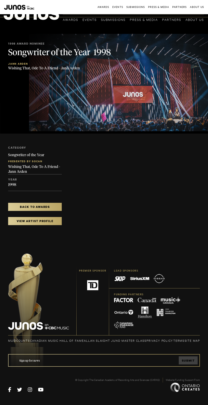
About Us (194, 19)
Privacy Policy (159, 340)
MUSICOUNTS (19, 340)
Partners (171, 19)
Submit (188, 360)
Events (89, 19)
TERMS (178, 340)
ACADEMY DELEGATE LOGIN (185, 9)
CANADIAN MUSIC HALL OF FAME (57, 340)
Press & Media (144, 19)
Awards (70, 19)
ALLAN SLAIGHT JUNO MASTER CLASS (115, 340)
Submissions (113, 19)
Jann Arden (18, 64)
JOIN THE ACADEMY (147, 9)
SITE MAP (192, 340)
